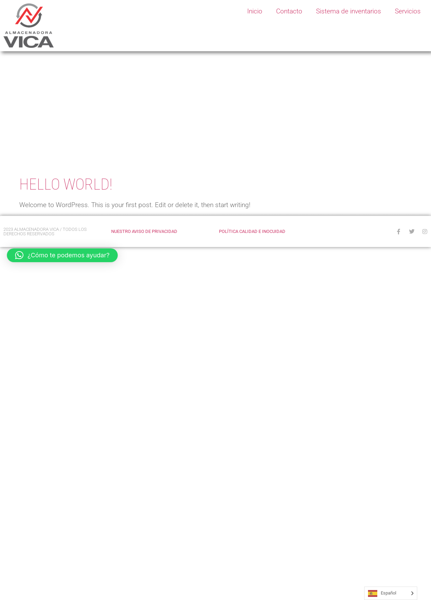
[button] (62, 255)
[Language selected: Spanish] (390, 593)
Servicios (408, 11)
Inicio (254, 11)
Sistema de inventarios (348, 11)
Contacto (289, 11)
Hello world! (65, 184)
